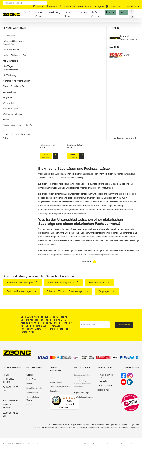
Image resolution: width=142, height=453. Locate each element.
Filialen (29, 384)
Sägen (43, 25)
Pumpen (82, 12)
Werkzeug (54, 12)
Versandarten (56, 382)
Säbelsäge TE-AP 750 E (48, 146)
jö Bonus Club (113, 6)
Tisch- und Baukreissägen (21, 291)
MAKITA (71, 74)
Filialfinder (65, 6)
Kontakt (29, 404)
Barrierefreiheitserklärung (130, 444)
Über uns (30, 375)
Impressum (111, 444)
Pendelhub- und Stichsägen (22, 282)
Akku (123, 12)
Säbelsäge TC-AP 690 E (75, 146)
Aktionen (38, 6)
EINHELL (124, 74)
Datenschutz (97, 444)
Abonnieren (124, 324)
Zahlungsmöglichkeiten (60, 387)
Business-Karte (132, 6)
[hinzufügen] (55, 97)
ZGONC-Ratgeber (94, 6)
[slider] (6, 46)
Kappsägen (106, 291)
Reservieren (99, 98)
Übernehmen (17, 62)
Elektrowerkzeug (29, 25)
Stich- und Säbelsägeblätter (63, 282)
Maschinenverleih (34, 388)
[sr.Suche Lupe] (44, 3)
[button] (17, 37)
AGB (86, 444)
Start (5, 25)
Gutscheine (55, 391)
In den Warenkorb (46, 97)
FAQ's (52, 378)
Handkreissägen (99, 282)
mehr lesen (89, 261)
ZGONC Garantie (104, 385)
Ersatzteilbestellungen (83, 397)
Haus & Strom (68, 14)
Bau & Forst (27, 14)
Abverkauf (52, 6)
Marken (110, 12)
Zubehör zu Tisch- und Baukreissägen (67, 291)
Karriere (78, 6)
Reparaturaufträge (81, 392)
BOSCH (97, 74)
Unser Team (31, 379)
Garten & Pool (39, 14)
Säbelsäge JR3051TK (71, 88)
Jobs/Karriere (32, 392)
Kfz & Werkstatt (96, 14)
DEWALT (44, 74)
